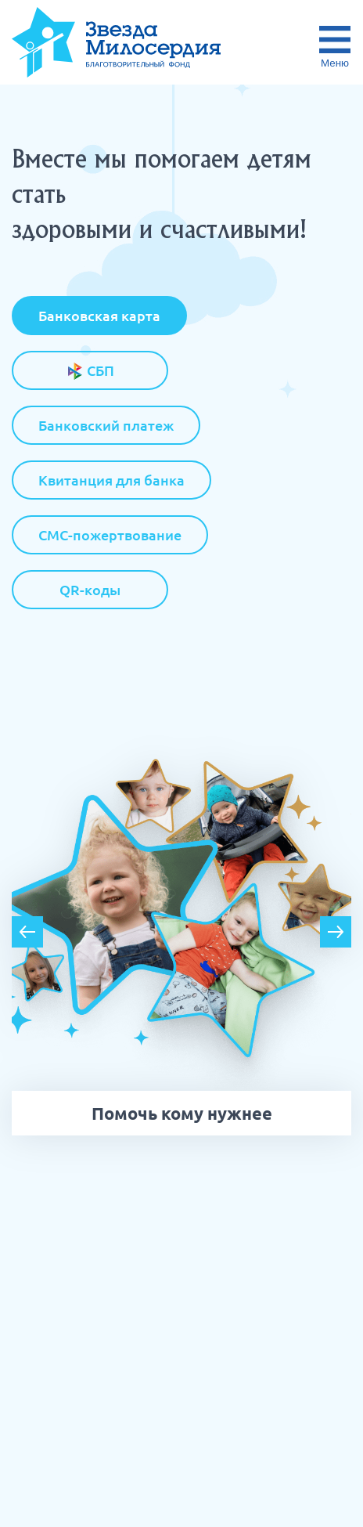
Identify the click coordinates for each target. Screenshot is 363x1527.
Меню (335, 63)
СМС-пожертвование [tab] (110, 535)
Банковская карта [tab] (99, 315)
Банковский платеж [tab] (106, 425)
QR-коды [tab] (89, 589)
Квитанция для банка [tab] (111, 480)
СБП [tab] (90, 371)
